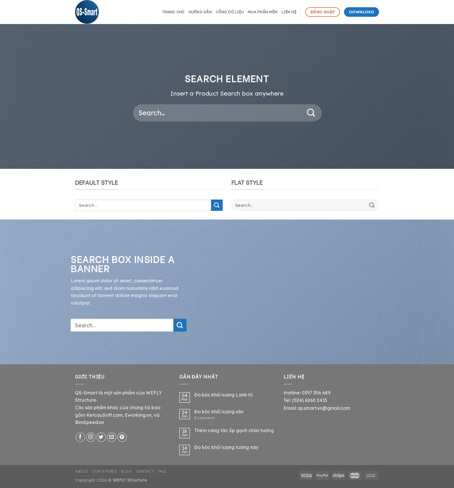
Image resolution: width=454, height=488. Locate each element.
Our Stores (104, 471)
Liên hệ (288, 12)
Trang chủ (173, 12)
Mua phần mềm (262, 12)
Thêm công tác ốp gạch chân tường (234, 430)
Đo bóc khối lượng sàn (219, 411)
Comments (204, 418)
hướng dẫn (200, 12)
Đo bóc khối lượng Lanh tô (223, 395)
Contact (145, 471)
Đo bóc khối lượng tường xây (226, 447)
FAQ (162, 471)
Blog (126, 471)
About (82, 471)
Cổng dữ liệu (230, 12)
